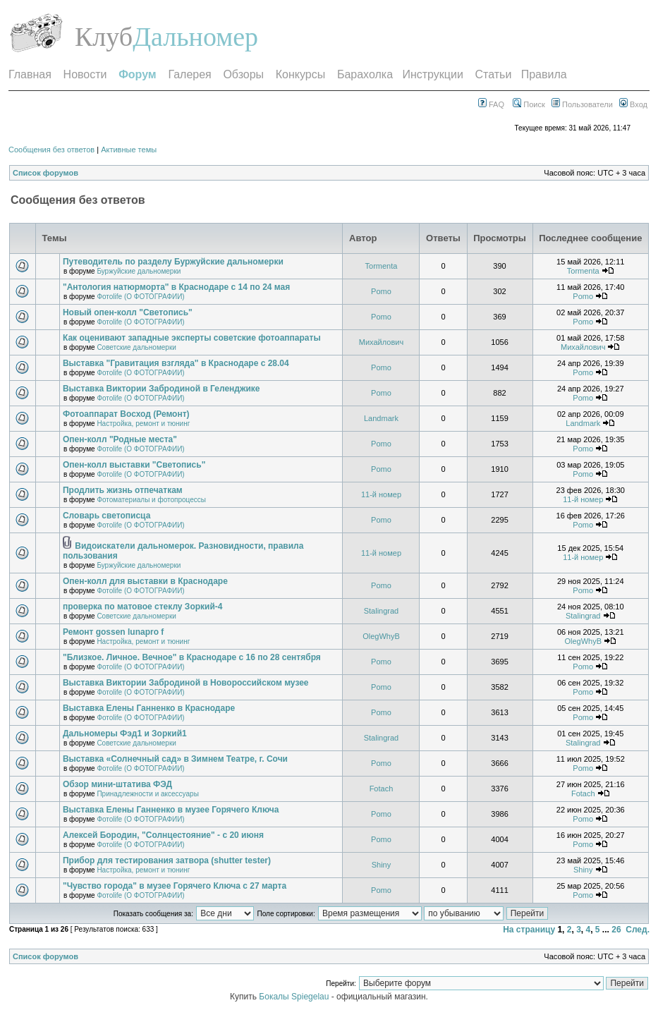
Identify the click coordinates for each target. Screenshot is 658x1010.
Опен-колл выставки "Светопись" (134, 465)
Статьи (493, 74)
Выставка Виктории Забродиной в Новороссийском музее (186, 683)
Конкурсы (300, 74)
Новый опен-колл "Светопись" (128, 312)
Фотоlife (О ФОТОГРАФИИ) (140, 296)
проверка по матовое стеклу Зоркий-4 (143, 607)
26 (616, 930)
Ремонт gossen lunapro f (113, 632)
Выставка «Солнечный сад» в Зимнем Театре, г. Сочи (175, 759)
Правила (544, 74)
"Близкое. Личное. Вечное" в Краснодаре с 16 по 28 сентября (192, 657)
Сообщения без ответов (51, 149)
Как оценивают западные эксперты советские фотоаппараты (192, 338)
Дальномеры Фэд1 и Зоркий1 (125, 733)
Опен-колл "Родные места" (120, 439)
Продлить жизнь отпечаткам (123, 490)
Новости (85, 74)
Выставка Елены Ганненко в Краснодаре (149, 708)
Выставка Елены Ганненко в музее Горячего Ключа (171, 810)
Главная (29, 74)
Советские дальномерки (136, 347)
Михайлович (381, 342)
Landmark (381, 418)
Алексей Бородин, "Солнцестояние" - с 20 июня (163, 835)
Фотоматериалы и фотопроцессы (151, 500)
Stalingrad (381, 611)
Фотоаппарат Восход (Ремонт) (126, 414)
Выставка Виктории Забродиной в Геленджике (161, 389)
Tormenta (381, 266)
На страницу (529, 930)
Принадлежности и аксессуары (147, 794)
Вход (633, 104)
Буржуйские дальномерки (139, 271)
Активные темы (129, 149)
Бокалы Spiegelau (295, 997)
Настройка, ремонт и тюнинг (143, 423)
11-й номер (381, 494)
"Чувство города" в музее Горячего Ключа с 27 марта (174, 886)
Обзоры (243, 74)
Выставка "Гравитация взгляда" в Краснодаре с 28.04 (176, 363)
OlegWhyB (381, 636)
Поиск (529, 104)
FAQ (491, 104)
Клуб (104, 36)
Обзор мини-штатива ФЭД (117, 784)
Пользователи (582, 104)
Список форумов (45, 173)
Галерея (189, 74)
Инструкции (432, 74)
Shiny (381, 864)
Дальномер (195, 36)
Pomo (381, 291)
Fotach (382, 788)
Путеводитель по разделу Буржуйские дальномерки (173, 262)
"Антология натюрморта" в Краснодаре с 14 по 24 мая (176, 287)
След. (638, 930)
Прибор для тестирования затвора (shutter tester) (167, 860)
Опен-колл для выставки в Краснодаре (145, 581)
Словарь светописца (106, 516)
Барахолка (365, 74)
